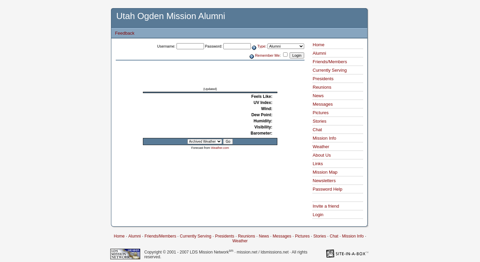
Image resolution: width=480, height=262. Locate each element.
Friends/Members (330, 61)
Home (319, 44)
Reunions (322, 87)
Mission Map (325, 172)
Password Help (327, 189)
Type (261, 46)
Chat (317, 129)
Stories (319, 121)
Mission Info (324, 138)
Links (318, 163)
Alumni (319, 53)
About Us (322, 155)
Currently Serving (330, 70)
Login (318, 214)
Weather (321, 146)
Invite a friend (326, 206)
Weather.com (220, 148)
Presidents (323, 78)
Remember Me (267, 55)
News (318, 95)
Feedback (124, 33)
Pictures (321, 112)
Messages (323, 104)
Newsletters (324, 180)
